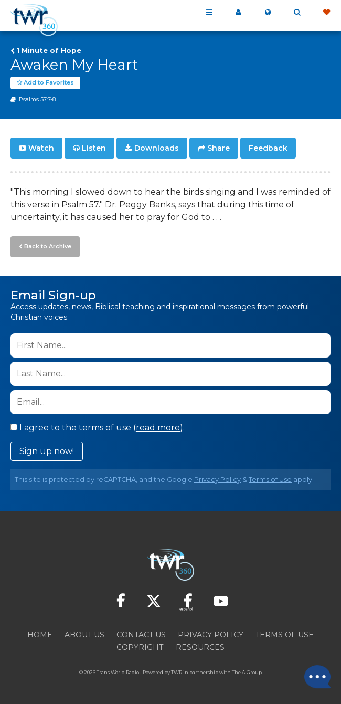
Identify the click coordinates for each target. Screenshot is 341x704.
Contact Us (141, 634)
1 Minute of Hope (48, 50)
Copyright (139, 647)
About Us (84, 634)
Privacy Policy (217, 480)
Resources (200, 647)
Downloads (156, 148)
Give (326, 12)
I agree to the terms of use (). (97, 428)
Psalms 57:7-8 (37, 99)
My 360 (238, 12)
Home (39, 634)
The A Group (247, 672)
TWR (176, 672)
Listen (94, 148)
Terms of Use (270, 480)
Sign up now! (46, 451)
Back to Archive (47, 246)
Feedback (268, 148)
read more (158, 428)
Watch (41, 148)
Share (218, 148)
